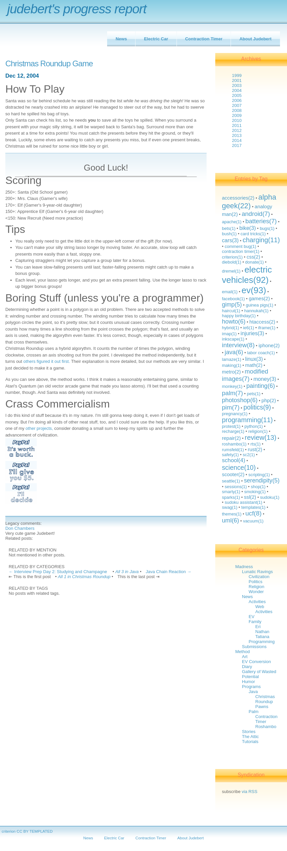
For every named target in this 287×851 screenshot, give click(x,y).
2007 (237, 105)
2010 (237, 120)
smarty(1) (231, 491)
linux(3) (254, 359)
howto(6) (234, 321)
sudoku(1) (269, 497)
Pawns (261, 706)
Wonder (256, 591)
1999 (237, 75)
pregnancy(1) (235, 413)
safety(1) (230, 454)
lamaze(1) (231, 359)
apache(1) (232, 221)
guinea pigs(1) (259, 305)
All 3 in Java (127, 571)
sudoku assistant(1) (243, 502)
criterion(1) (232, 257)
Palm (254, 711)
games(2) (259, 298)
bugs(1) (267, 228)
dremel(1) (231, 271)
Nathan (262, 631)
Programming (262, 641)
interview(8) (238, 345)
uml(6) (230, 520)
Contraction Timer (204, 38)
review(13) (260, 437)
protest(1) (231, 426)
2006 (237, 100)
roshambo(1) (234, 443)
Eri (258, 626)
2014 (237, 140)
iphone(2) (269, 345)
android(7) (256, 213)
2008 (237, 110)
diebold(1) (231, 262)
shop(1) (258, 486)
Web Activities (263, 609)
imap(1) (229, 333)
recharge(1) (233, 431)
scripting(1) (259, 474)
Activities (257, 601)
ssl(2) (250, 497)
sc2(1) (249, 454)
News (121, 38)
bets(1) (228, 228)
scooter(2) (233, 474)
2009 (237, 115)
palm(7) (232, 393)
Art (245, 656)
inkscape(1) (233, 339)
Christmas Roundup (265, 699)
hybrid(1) (230, 327)
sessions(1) (236, 486)
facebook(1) (233, 298)
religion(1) (258, 431)
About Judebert (255, 38)
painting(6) (260, 386)
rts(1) (255, 443)
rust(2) (255, 449)
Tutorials (250, 741)
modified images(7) (245, 375)
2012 (237, 130)
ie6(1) (248, 327)
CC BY (23, 831)
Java (253, 691)
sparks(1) (231, 497)
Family (255, 621)
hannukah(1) (256, 310)
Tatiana (262, 636)
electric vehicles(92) (247, 275)
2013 (237, 135)
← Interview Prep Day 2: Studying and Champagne (58, 571)
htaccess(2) (262, 322)
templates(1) (253, 507)
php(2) (269, 400)
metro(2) (231, 372)
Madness (244, 566)
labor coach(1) (261, 352)
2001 (237, 80)
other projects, (39, 428)
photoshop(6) (240, 400)
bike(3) (247, 228)
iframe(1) (266, 327)
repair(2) (231, 438)
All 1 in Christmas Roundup (84, 576)
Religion (256, 586)
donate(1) (254, 262)
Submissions (254, 646)
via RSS (249, 791)
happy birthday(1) (239, 315)
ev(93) (254, 290)
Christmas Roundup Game (49, 64)
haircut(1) (231, 310)
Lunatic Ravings (257, 571)
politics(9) (257, 407)
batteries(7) (261, 221)
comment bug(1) (240, 246)
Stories (248, 731)
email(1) (230, 291)
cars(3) (230, 240)
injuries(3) (252, 333)
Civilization (259, 576)
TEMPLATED (40, 831)
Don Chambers (19, 528)
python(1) (253, 426)
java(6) (234, 352)
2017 (237, 145)
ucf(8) (253, 513)
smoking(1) (255, 491)
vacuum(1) (253, 520)
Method (242, 651)
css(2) (253, 257)
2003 (237, 85)
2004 (237, 90)
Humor (248, 681)
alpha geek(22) (249, 201)
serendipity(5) (262, 480)
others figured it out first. (46, 361)
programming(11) (247, 420)
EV (251, 616)
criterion (9, 831)
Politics (255, 581)
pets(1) (253, 393)
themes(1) (232, 513)
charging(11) (261, 240)
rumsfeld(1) (233, 449)
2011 (237, 125)
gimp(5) (232, 304)
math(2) (254, 365)
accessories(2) (238, 198)
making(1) (231, 365)
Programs (251, 686)
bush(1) (229, 233)
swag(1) (229, 507)
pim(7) (231, 407)
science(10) (239, 467)
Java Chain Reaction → (169, 571)
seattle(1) (231, 480)
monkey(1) (232, 386)
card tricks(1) (253, 233)
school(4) (233, 460)
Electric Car (156, 38)
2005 (237, 95)
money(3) (264, 379)
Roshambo (265, 726)
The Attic (250, 736)
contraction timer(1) (240, 251)
